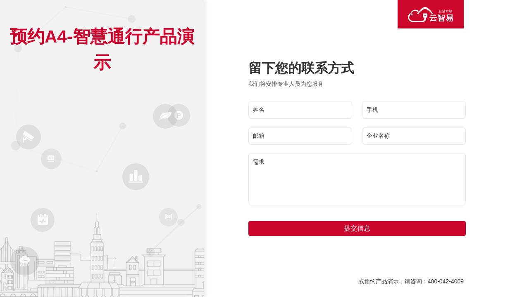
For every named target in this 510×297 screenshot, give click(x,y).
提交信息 (357, 228)
